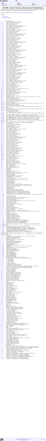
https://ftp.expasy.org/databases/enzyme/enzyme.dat (24, 12)
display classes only (5, 16)
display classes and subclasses (7, 17)
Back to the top (43, 439)
